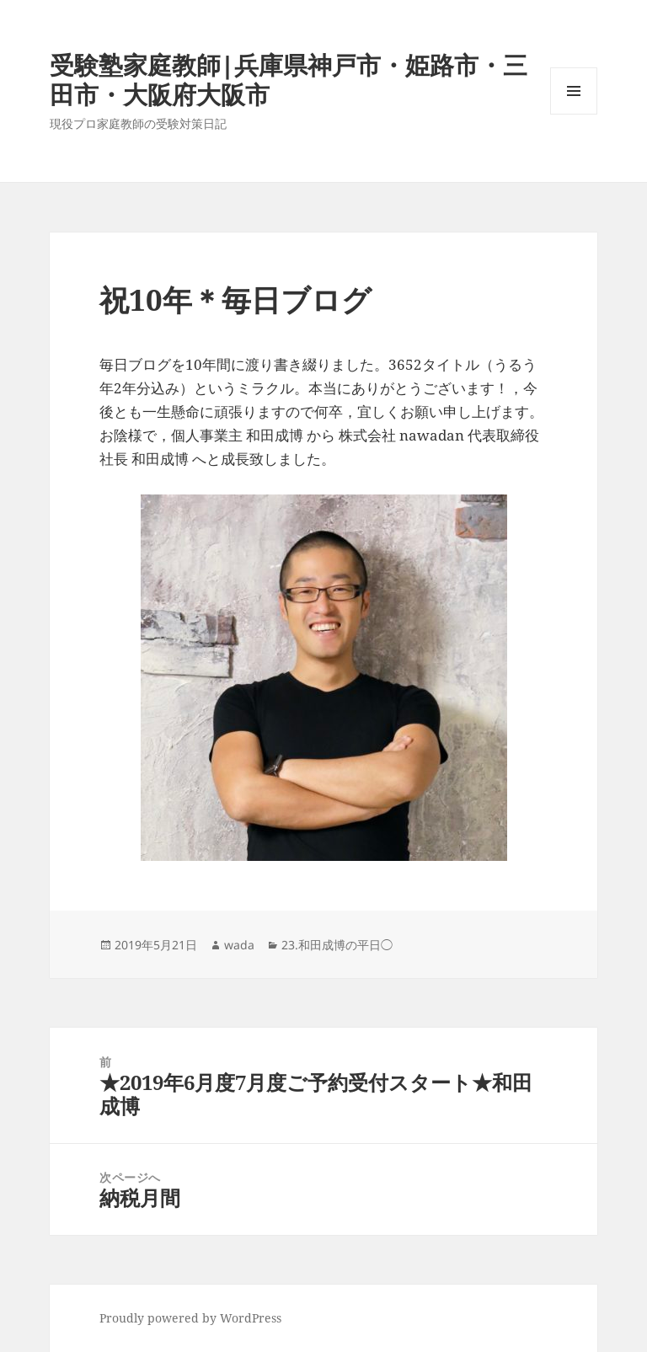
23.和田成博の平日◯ (337, 945)
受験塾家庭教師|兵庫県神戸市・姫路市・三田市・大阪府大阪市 (288, 79)
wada (239, 945)
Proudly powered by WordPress (190, 1318)
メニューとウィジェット (573, 114)
